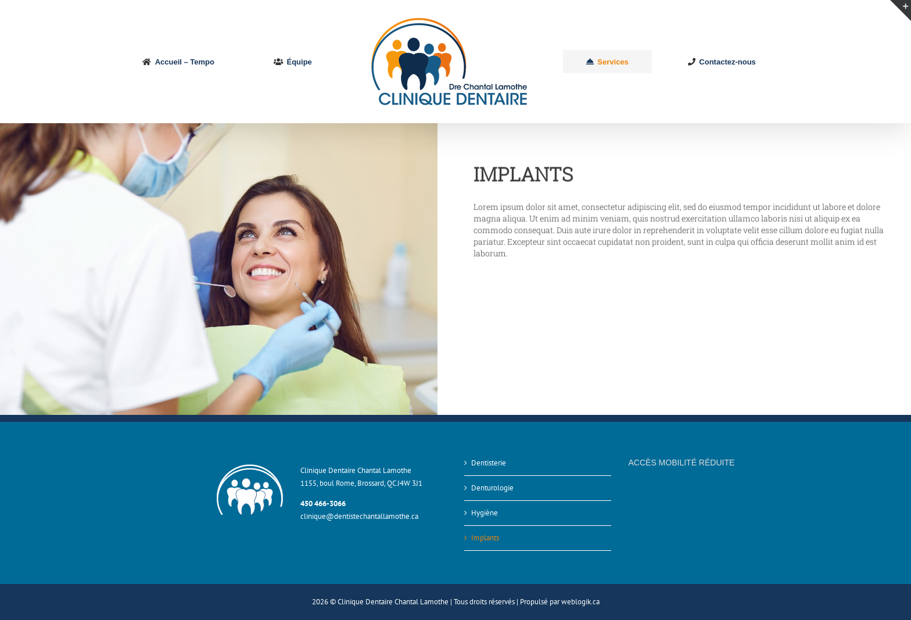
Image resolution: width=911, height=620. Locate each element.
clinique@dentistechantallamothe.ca (359, 516)
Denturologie (492, 488)
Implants (485, 538)
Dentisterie (488, 463)
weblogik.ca (580, 602)
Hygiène (484, 513)
